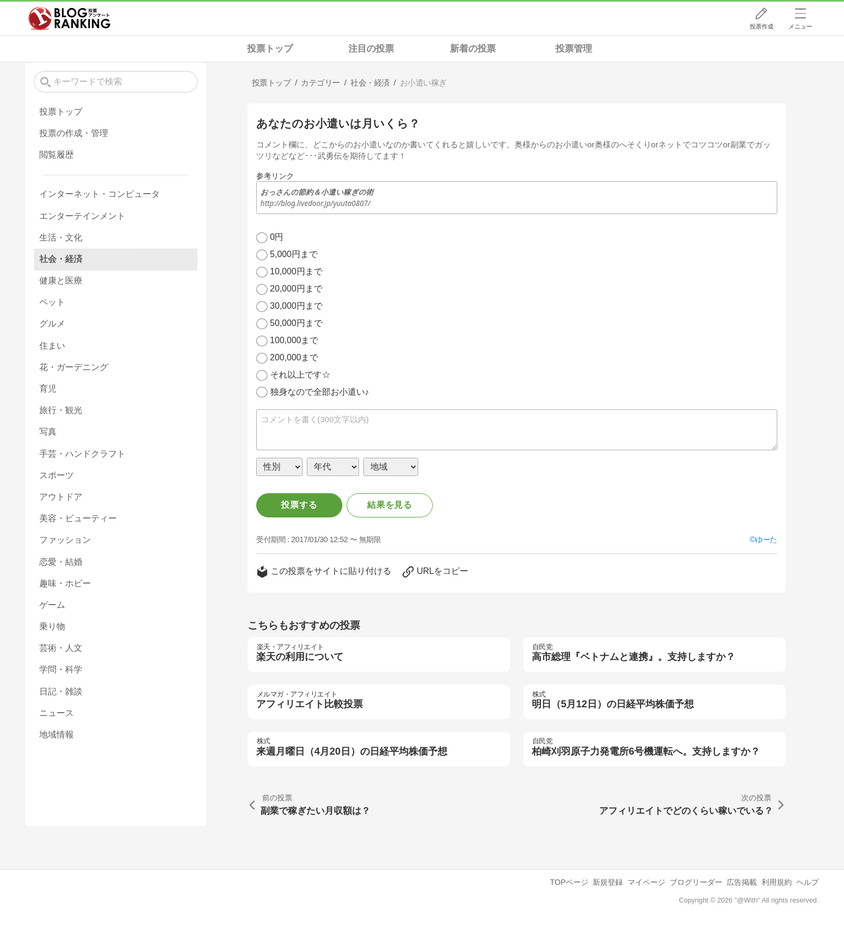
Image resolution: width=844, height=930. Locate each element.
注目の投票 (371, 49)
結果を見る (389, 504)
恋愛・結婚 (60, 561)
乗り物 (52, 626)
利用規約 (777, 882)
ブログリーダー (696, 882)
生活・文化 (60, 237)
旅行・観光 (60, 410)
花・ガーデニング (73, 367)
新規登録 (608, 882)
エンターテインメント (82, 216)
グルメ (52, 323)
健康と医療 (60, 280)
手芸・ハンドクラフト (82, 453)
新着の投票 (473, 49)
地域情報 (56, 734)
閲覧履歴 (56, 154)
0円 (277, 237)
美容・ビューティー (78, 518)
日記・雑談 (60, 691)
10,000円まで (296, 271)
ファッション (65, 539)
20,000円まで (296, 288)
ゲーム (52, 604)
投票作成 (761, 26)
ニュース (56, 713)
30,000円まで (296, 305)
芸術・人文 (60, 647)
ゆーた (766, 539)
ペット (52, 302)
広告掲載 (742, 882)
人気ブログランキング (69, 18)
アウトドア (60, 496)
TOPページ (569, 882)
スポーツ (56, 475)
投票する (299, 504)
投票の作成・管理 (73, 133)
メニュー (800, 26)
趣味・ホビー (65, 583)
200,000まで (294, 357)
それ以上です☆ (300, 374)
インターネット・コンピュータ (99, 193)
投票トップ (270, 49)
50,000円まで (296, 323)
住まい (52, 345)
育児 (48, 388)
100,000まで (294, 340)
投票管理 (573, 49)
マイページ (646, 882)
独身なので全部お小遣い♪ (319, 391)
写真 (48, 431)
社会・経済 (60, 259)
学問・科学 (60, 669)
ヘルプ (807, 882)
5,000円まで (294, 254)
